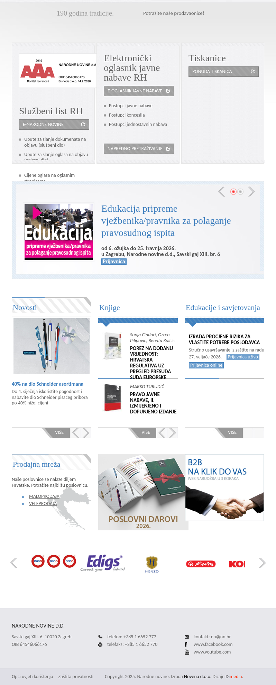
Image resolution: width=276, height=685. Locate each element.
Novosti (25, 307)
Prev (221, 191)
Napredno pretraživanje (135, 149)
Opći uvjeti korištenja (32, 676)
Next (251, 191)
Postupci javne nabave (131, 106)
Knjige (109, 307)
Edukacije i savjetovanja (223, 307)
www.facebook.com (213, 644)
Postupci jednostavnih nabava (138, 124)
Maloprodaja (44, 496)
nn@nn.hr (221, 637)
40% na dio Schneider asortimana (47, 384)
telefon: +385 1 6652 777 (131, 637)
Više (59, 432)
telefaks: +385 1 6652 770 (132, 644)
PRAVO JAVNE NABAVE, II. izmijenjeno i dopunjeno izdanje (153, 403)
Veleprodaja (43, 503)
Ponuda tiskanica (212, 71)
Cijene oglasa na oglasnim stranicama (49, 178)
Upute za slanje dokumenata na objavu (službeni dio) (55, 142)
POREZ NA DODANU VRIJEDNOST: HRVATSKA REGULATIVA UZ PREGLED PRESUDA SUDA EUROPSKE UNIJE (151, 366)
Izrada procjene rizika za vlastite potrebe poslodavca (224, 340)
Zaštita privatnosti (75, 676)
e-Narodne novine (43, 124)
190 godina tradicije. (85, 13)
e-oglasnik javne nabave (135, 91)
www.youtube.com (212, 652)
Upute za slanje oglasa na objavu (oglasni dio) (56, 157)
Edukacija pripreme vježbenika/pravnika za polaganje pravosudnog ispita (166, 220)
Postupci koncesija (127, 115)
